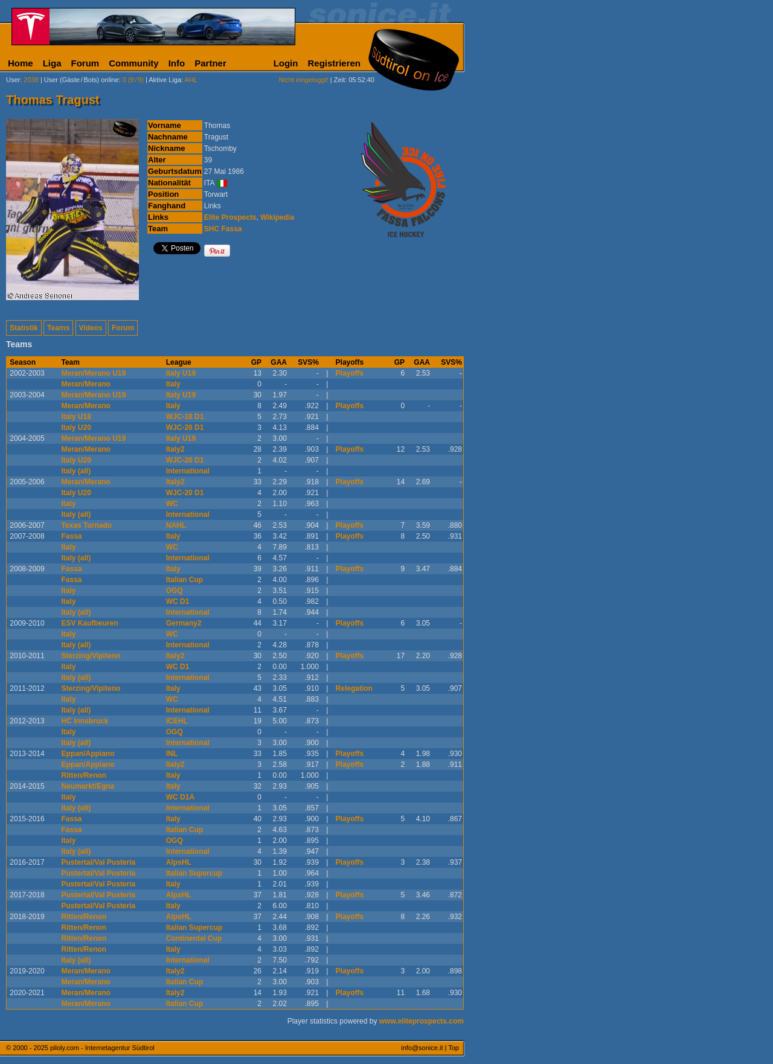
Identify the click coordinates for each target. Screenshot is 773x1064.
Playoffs (350, 373)
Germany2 (184, 623)
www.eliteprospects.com (421, 1021)
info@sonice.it (422, 1047)
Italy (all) (76, 471)
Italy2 (175, 449)
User (13, 79)
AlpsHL (178, 862)
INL (172, 753)
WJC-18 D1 (185, 416)
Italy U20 (76, 427)
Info (176, 63)
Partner (210, 63)
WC (172, 503)
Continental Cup (194, 938)
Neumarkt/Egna (88, 786)
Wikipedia (277, 217)
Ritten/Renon (84, 775)
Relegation (354, 688)
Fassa (72, 536)
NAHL (176, 525)
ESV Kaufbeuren (90, 623)
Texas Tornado (87, 525)
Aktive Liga (165, 79)
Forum (85, 63)
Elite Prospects (230, 217)
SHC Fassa (223, 229)
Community (134, 63)
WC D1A (180, 797)
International (188, 471)
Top (453, 1047)
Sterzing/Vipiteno (91, 656)
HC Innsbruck (85, 721)
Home (20, 63)
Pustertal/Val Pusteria (99, 862)
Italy (173, 384)
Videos (91, 328)
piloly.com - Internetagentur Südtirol (102, 1047)
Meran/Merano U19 (94, 373)
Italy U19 (181, 373)
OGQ (174, 590)
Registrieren (334, 63)
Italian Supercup (194, 873)
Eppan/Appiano (88, 753)
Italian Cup (184, 579)
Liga (52, 63)
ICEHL (177, 721)
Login (286, 63)
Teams (58, 328)
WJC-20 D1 (185, 427)
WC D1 (178, 601)
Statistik (24, 328)
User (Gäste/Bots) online (81, 79)
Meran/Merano (86, 384)
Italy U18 (76, 416)
